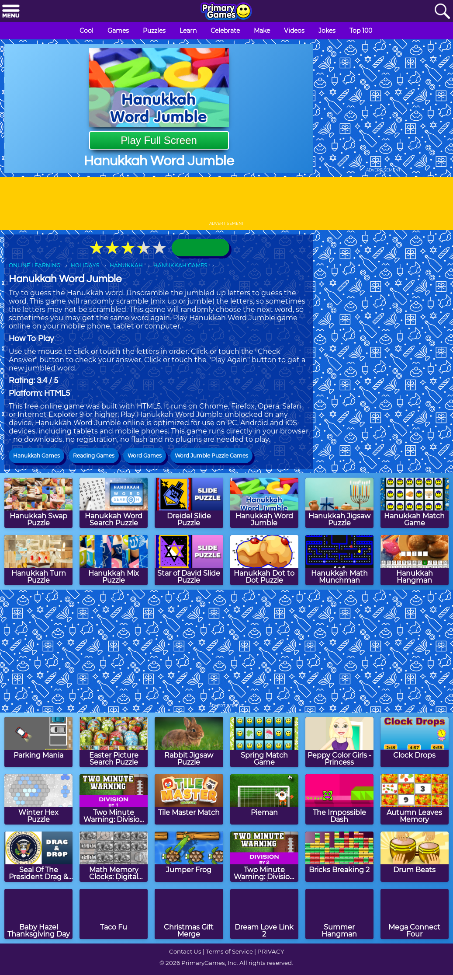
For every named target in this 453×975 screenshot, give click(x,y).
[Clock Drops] (414, 742)
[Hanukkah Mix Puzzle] (114, 560)
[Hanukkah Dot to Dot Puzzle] (264, 560)
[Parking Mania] (38, 742)
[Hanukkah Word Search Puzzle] (114, 503)
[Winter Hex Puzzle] (38, 799)
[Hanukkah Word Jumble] (264, 503)
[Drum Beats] (414, 857)
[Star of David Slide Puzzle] (189, 560)
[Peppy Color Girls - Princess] (339, 742)
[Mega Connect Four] (414, 914)
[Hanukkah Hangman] (414, 560)
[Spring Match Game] (264, 742)
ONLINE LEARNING (34, 265)
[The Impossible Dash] (339, 799)
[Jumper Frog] (189, 857)
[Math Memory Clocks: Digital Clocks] (114, 857)
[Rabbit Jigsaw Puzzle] (189, 742)
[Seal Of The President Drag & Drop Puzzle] (38, 857)
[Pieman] (264, 799)
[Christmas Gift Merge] (189, 914)
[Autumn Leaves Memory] (414, 799)
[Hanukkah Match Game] (414, 503)
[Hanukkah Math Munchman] (339, 560)
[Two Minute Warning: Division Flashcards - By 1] (114, 799)
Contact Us (185, 951)
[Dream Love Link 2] (264, 914)
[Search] (442, 11)
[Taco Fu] (114, 914)
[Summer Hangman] (339, 914)
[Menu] (11, 11)
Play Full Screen (159, 140)
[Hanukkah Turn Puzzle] (38, 560)
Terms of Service (229, 951)
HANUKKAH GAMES (180, 265)
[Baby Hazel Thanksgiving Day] (38, 914)
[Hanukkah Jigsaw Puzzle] (339, 503)
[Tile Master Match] (189, 799)
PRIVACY (270, 951)
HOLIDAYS (85, 265)
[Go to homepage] (226, 12)
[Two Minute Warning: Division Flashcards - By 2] (264, 857)
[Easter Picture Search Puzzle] (114, 742)
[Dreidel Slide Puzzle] (189, 503)
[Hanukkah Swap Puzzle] (38, 503)
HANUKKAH (126, 265)
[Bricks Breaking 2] (339, 857)
